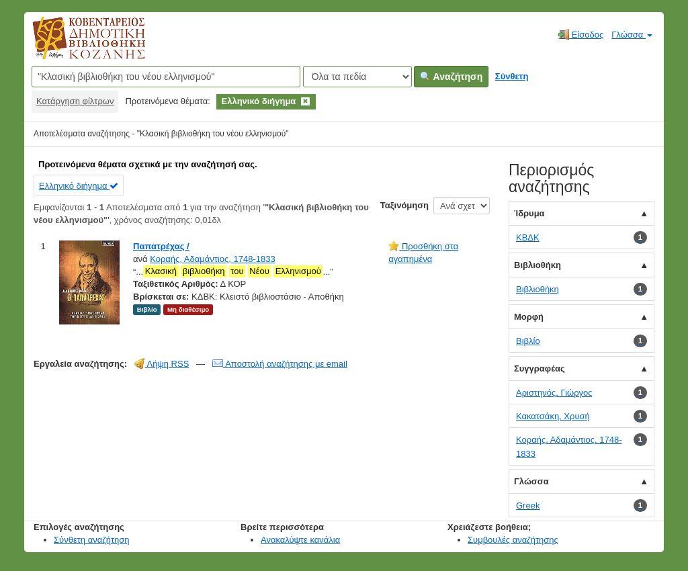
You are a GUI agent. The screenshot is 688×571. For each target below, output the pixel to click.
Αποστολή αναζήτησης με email (279, 364)
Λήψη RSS (161, 364)
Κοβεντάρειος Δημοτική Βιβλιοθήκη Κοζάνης (76, 45)
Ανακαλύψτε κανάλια (300, 540)
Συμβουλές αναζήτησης (513, 540)
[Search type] (357, 76)
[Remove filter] (305, 101)
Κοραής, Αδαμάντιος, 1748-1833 (212, 259)
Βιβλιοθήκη (537, 265)
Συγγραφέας (539, 368)
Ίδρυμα (529, 213)
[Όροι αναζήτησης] (166, 76)
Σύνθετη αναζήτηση (92, 540)
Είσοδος (580, 34)
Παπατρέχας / (161, 246)
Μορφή (529, 317)
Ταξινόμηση (404, 205)
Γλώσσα (631, 35)
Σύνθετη (512, 76)
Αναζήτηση (451, 76)
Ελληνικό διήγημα (78, 186)
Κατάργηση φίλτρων (75, 101)
